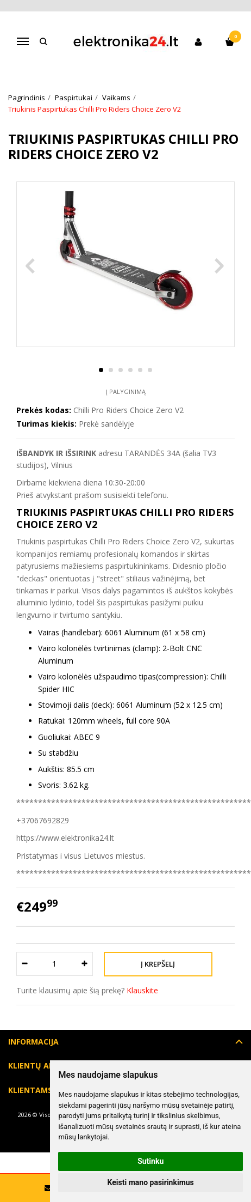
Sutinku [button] (150, 1161)
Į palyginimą (126, 391)
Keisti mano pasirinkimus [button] (151, 1182)
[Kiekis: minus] (24, 964)
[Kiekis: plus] (85, 964)
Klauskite (142, 990)
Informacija (33, 1041)
